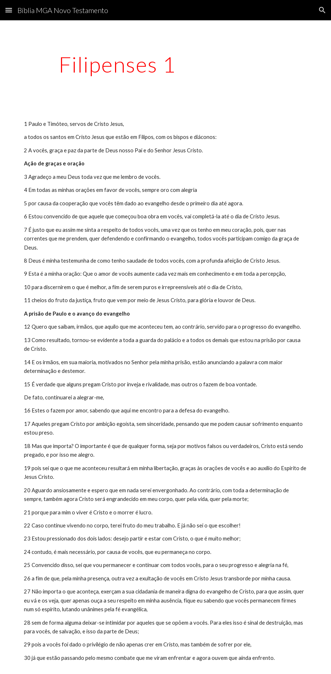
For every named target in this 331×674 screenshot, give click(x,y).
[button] (8, 10)
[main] (117, 64)
